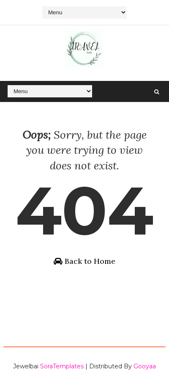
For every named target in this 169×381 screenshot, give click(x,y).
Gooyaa (145, 366)
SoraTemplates (62, 366)
